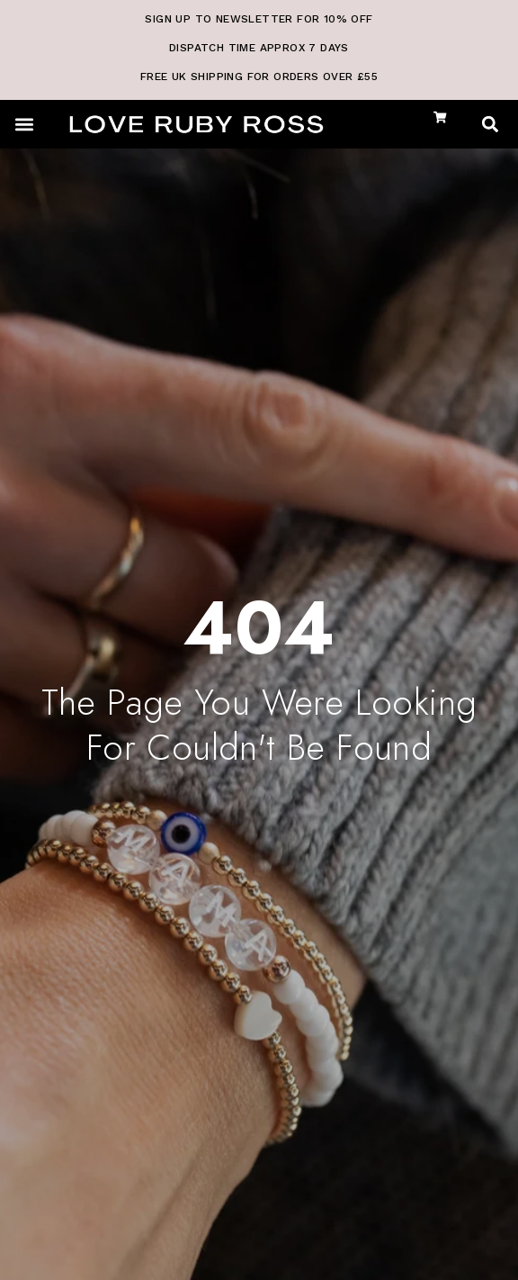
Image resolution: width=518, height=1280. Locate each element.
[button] (24, 124)
